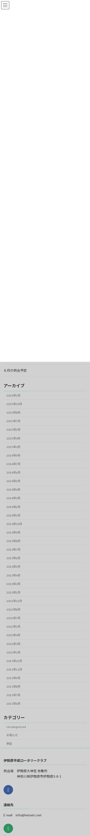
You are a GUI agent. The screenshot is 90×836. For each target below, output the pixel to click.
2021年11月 (14, 669)
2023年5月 (13, 566)
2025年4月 (13, 438)
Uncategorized (16, 727)
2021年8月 (13, 686)
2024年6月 (13, 472)
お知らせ (12, 735)
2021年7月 (13, 695)
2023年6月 (13, 558)
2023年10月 (14, 524)
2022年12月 (14, 601)
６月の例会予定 (15, 370)
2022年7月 (13, 618)
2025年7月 (13, 421)
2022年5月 (13, 626)
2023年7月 (13, 549)
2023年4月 (13, 575)
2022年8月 (13, 609)
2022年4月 (13, 635)
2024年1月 (13, 515)
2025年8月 (13, 412)
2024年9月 (13, 455)
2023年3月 (13, 584)
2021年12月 (14, 661)
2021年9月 (13, 678)
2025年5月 (13, 429)
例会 (9, 743)
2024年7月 (13, 464)
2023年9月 (13, 532)
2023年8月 (13, 541)
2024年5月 (13, 481)
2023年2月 (13, 592)
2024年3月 (13, 498)
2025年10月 (14, 404)
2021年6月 (13, 703)
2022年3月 (13, 644)
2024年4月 (13, 489)
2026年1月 (13, 395)
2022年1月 (13, 652)
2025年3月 (13, 447)
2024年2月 (13, 507)
